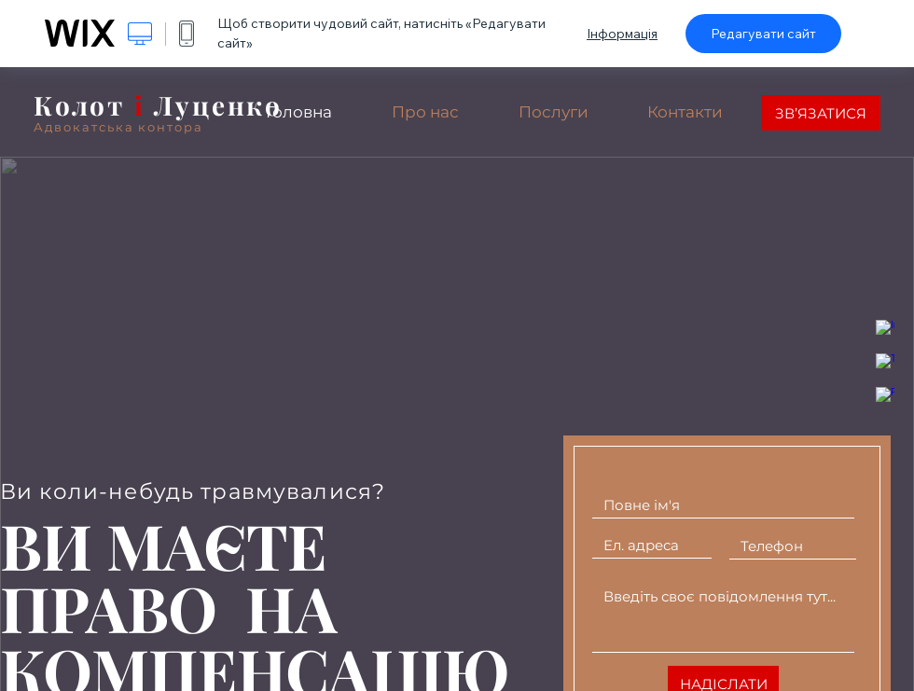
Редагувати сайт (763, 33)
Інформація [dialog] (622, 33)
